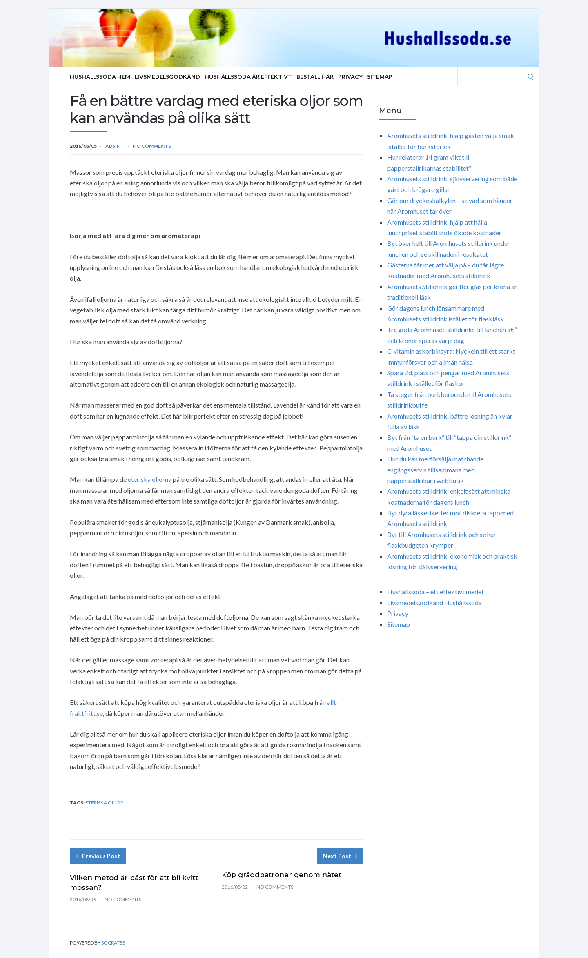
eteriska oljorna (150, 479)
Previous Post (98, 855)
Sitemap (379, 76)
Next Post (340, 855)
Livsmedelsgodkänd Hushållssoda (434, 602)
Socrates (113, 943)
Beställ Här (315, 76)
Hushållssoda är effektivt (248, 76)
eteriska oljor (104, 803)
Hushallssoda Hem (100, 76)
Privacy (350, 76)
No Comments (152, 146)
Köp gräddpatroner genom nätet (281, 875)
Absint (114, 146)
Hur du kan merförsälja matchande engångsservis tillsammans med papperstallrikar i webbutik (435, 469)
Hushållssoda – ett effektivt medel (435, 591)
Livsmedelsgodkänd (167, 76)
